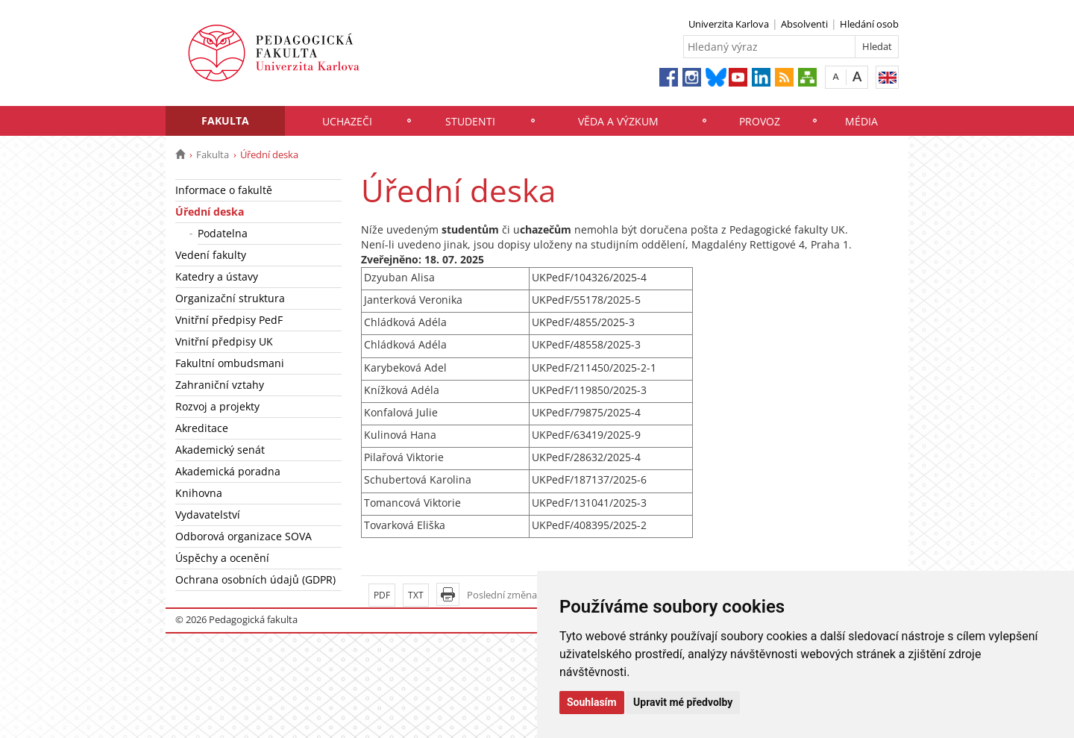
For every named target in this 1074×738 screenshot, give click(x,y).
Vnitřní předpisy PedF (229, 320)
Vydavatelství (207, 514)
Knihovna (198, 493)
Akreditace (201, 428)
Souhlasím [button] (592, 702)
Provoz (759, 121)
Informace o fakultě (223, 190)
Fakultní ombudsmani (229, 363)
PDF (382, 595)
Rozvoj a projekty (217, 406)
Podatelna (223, 233)
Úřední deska (209, 211)
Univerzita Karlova (728, 24)
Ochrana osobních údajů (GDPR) (255, 579)
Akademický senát (220, 450)
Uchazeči (347, 121)
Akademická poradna (227, 471)
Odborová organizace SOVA (243, 536)
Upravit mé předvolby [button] (682, 702)
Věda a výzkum (618, 121)
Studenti (470, 121)
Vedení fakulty (210, 255)
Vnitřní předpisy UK (224, 341)
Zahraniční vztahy (219, 385)
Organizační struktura (230, 298)
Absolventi (804, 24)
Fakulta (225, 120)
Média (861, 121)
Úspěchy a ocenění (222, 558)
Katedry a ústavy (216, 276)
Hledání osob (869, 24)
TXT (416, 595)
